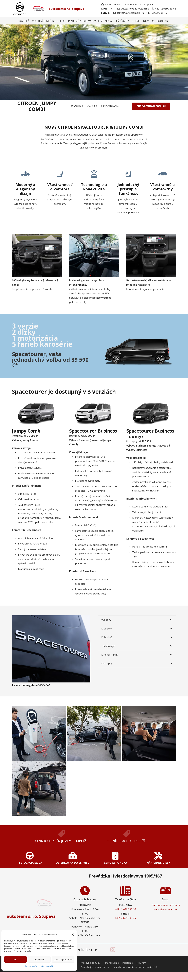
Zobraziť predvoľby (63, 959)
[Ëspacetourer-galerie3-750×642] (94, 733)
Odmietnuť (39, 959)
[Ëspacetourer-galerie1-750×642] (39, 788)
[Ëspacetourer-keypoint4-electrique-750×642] (39, 733)
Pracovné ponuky (90, 962)
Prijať (15, 959)
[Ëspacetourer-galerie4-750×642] (149, 733)
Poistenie (127, 962)
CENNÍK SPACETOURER (123, 841)
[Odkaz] (29, 859)
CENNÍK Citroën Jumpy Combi (58, 841)
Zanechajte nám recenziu (94, 967)
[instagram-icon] (112, 949)
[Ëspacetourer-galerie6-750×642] (51, 617)
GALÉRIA (92, 106)
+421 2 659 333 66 (125, 909)
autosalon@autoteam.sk (166, 905)
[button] (72, 934)
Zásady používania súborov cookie (39, 966)
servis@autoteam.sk (165, 909)
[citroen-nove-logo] (20, 9)
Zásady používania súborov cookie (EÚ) (135, 967)
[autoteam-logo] (38, 9)
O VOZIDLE (77, 106)
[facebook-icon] (104, 949)
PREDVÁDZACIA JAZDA (113, 106)
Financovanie (111, 962)
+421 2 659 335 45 (125, 918)
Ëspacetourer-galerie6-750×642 (31, 685)
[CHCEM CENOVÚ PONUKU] (151, 106)
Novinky (141, 962)
